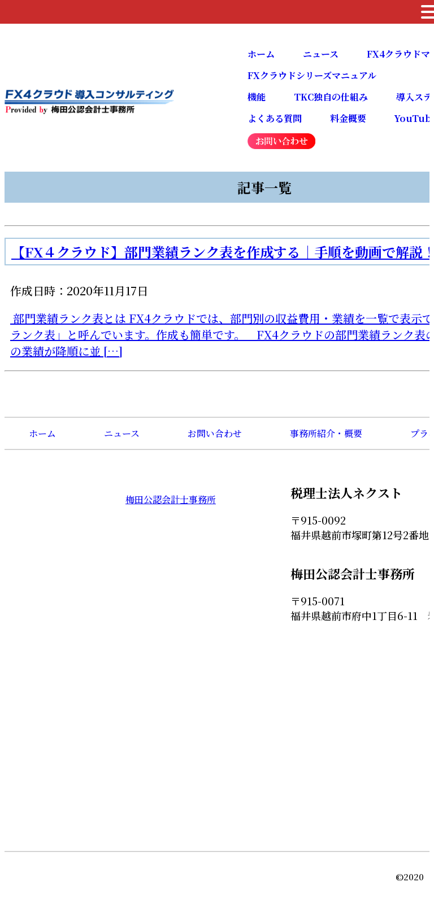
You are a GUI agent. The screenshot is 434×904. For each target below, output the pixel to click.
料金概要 (348, 118)
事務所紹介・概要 (326, 433)
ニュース (320, 53)
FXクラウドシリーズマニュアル (312, 75)
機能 (257, 96)
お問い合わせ (215, 433)
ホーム (261, 53)
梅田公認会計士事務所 (170, 499)
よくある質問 (275, 118)
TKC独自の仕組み (331, 96)
